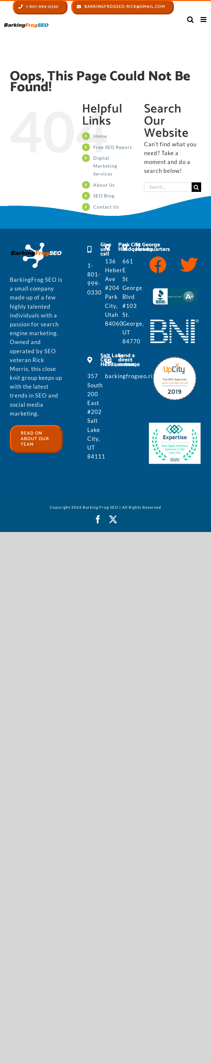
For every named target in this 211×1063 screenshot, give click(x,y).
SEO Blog (104, 195)
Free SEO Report (112, 147)
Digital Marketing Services (105, 165)
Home (100, 136)
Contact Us (106, 207)
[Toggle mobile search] (190, 19)
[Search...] (168, 187)
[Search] (196, 187)
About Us (104, 185)
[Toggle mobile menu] (204, 19)
